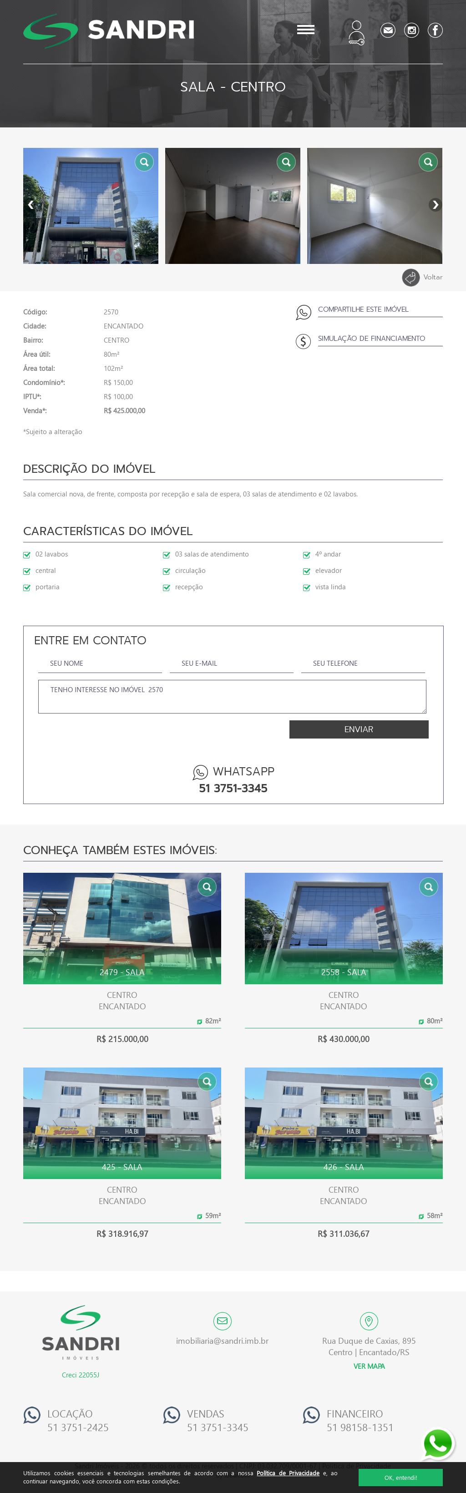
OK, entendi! (401, 1477)
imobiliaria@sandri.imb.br (222, 1340)
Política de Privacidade (288, 1473)
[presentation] (93, 735)
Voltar (422, 277)
